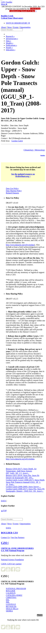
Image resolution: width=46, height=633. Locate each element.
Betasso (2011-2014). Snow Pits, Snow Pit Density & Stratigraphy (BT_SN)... (22, 476)
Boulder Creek (12, 17)
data (3, 501)
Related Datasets (12, 193)
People (9, 47)
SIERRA (9, 611)
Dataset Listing (9, 53)
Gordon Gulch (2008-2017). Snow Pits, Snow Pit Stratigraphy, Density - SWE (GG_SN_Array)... (25, 490)
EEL (7, 600)
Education (10, 50)
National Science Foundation (12, 560)
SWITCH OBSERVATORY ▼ (18, 23)
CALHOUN (10, 593)
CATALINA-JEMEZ (14, 595)
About (3, 27)
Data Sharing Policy (14, 191)
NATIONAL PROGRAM (16, 589)
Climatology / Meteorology (34, 150)
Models (9, 43)
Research (10, 36)
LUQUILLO (11, 604)
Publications (11, 45)
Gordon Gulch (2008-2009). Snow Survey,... (23, 487)
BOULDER (10, 591)
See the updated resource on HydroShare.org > (23, 175)
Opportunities (25, 27)
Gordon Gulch (17, 141)
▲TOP (4, 511)
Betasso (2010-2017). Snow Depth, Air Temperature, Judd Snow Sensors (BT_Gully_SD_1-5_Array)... (21, 471)
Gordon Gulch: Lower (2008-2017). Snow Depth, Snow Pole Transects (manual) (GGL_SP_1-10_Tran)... (25, 482)
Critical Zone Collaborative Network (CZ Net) (24, 10)
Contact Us (5, 537)
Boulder (42, 155)
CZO (9, 532)
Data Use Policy (12, 188)
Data (8, 41)
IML (7, 602)
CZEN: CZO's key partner (11, 564)
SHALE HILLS (12, 609)
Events (16, 27)
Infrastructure (12, 39)
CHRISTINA (11, 597)
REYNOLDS (11, 606)
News (9, 27)
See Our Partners (17, 537)
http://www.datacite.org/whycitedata (20, 245)
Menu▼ (4, 4)
